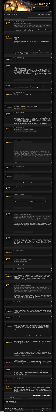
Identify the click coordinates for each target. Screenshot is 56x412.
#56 (51, 340)
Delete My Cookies (14, 408)
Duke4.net (6, 11)
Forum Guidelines (41, 14)
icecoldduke (8, 22)
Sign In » (34, 7)
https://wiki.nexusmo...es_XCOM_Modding (29, 202)
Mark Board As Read (8, 408)
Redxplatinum (8, 105)
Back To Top (22, 408)
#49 (51, 268)
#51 (51, 283)
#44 (51, 194)
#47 (51, 250)
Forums (21, 11)
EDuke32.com (12, 11)
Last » (19, 398)
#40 (51, 140)
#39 (51, 127)
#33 (51, 57)
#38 (51, 112)
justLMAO (7, 167)
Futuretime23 (8, 36)
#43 (51, 186)
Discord (17, 11)
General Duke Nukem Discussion (12, 14)
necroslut (7, 128)
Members (26, 11)
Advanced (49, 11)
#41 (51, 166)
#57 (51, 360)
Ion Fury (44, 410)
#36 (51, 92)
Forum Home (19, 408)
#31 (51, 21)
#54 (51, 316)
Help (46, 9)
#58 (51, 368)
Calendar (31, 13)
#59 (51, 378)
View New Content (47, 14)
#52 (51, 301)
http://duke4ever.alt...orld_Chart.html (19, 108)
